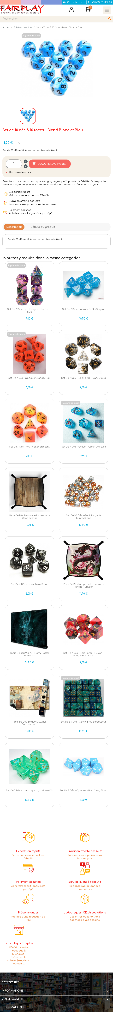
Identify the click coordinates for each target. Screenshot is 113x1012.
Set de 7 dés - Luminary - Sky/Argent (83, 309)
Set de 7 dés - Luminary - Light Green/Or (29, 790)
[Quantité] (14, 164)
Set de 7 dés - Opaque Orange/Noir (29, 378)
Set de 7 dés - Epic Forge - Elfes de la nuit (29, 310)
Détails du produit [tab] (42, 227)
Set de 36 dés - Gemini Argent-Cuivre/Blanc (83, 516)
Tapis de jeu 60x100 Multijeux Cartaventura (29, 723)
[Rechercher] (56, 19)
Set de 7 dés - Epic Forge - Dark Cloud (83, 378)
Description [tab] (14, 227)
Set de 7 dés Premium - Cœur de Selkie (83, 447)
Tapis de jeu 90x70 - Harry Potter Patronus (29, 654)
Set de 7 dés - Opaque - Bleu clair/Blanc (83, 790)
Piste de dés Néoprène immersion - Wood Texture (29, 516)
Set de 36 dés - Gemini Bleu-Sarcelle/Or (83, 722)
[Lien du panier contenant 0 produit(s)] (88, 9)
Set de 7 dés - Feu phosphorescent (29, 447)
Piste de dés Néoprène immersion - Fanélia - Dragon (83, 585)
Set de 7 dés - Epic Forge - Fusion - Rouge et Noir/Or (83, 654)
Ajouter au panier (49, 164)
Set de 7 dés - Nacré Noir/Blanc (29, 584)
